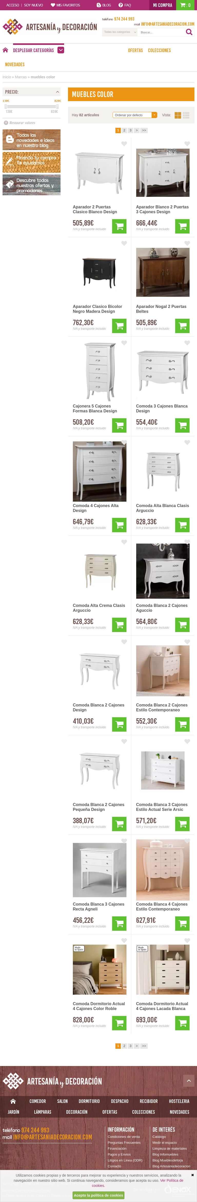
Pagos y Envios (119, 1154)
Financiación (117, 1148)
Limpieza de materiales (170, 1148)
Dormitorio (89, 1101)
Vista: (182, 115)
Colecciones (159, 50)
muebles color (43, 77)
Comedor (37, 1101)
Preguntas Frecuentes (124, 1142)
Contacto (114, 1166)
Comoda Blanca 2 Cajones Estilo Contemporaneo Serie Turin (162, 708)
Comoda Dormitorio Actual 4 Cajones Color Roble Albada (99, 1006)
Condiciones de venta (124, 1136)
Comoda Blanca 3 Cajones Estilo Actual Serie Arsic (162, 807)
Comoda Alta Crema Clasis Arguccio (99, 608)
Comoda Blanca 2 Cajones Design (98, 707)
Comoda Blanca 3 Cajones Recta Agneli (98, 906)
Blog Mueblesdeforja (168, 1160)
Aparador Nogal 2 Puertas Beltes (161, 309)
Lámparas (42, 1112)
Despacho (120, 1101)
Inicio (7, 77)
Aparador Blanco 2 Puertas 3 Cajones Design (162, 209)
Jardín (13, 1112)
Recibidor (149, 1101)
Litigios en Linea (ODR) (125, 1160)
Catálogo (159, 1136)
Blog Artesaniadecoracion (171, 1166)
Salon (62, 1101)
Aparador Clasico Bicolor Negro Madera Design (97, 309)
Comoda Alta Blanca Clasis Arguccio (162, 508)
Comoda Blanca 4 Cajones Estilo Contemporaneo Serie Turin (162, 907)
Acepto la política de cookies (98, 1195)
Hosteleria (179, 1101)
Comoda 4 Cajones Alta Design (96, 508)
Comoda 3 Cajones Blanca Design (162, 408)
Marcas (21, 77)
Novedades (15, 64)
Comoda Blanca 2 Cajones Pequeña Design (98, 807)
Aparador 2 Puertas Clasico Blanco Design (95, 209)
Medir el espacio (165, 1142)
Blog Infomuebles (165, 1154)
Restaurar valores (22, 123)
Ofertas (135, 50)
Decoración (76, 1112)
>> (144, 130)
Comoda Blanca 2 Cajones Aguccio (162, 608)
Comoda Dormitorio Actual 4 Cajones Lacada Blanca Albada (162, 1006)
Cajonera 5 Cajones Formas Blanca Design (95, 408)
